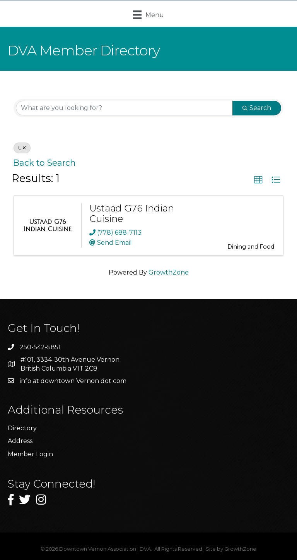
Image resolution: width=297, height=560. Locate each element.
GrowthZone (168, 272)
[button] (258, 180)
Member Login (30, 454)
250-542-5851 (40, 347)
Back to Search (44, 163)
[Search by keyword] (124, 108)
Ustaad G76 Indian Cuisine (131, 213)
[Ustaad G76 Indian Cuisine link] (47, 225)
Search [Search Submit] (256, 108)
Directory (22, 428)
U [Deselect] (22, 148)
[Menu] (148, 15)
